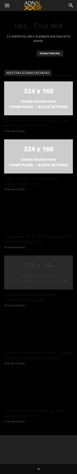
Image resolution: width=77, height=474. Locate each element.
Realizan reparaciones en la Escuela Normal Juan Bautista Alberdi (38, 355)
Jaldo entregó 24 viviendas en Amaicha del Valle (32, 181)
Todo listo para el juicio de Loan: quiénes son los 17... (35, 413)
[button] (7, 5)
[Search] (71, 5)
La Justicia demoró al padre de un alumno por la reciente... (36, 123)
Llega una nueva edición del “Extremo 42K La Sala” (30, 297)
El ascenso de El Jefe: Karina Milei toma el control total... (37, 239)
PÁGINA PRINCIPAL (50, 53)
